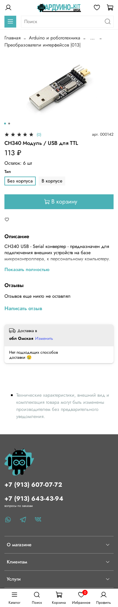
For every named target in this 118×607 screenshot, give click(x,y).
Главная (12, 37)
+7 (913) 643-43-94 (33, 498)
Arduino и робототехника (54, 37)
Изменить (44, 338)
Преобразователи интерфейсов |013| (42, 44)
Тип (7, 171)
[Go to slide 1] (5, 123)
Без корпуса (20, 180)
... (92, 38)
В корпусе (52, 180)
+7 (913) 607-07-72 (33, 484)
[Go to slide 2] (9, 123)
